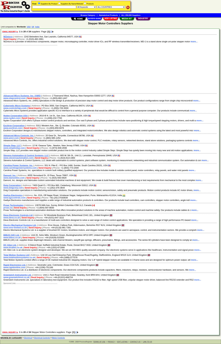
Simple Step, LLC (12, 145)
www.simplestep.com (14, 148)
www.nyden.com (11, 118)
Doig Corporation (12, 185)
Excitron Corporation (14, 125)
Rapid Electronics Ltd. (14, 265)
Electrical (28, 338)
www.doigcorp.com (13, 188)
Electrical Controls (42, 338)
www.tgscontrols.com (14, 197)
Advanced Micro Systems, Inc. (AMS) (22, 95)
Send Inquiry (9, 39)
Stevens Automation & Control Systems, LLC (26, 155)
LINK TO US (147, 342)
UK (33, 27)
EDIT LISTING (122, 342)
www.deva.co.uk (11, 217)
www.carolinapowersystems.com (20, 168)
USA (29, 27)
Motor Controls (58, 338)
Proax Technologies (13, 205)
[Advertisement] (100, 69)
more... (194, 41)
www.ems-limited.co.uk (15, 227)
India (37, 27)
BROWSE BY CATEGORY (11, 338)
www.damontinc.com (14, 178)
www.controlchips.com (15, 108)
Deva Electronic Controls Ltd (17, 215)
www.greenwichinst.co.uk (16, 277)
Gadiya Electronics (13, 195)
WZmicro (8, 36)
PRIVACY (111, 342)
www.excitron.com (12, 128)
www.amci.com (11, 138)
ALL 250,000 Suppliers (130, 15)
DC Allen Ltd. (10, 245)
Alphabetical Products (108, 15)
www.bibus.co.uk (12, 237)
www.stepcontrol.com (14, 98)
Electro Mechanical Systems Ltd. (19, 225)
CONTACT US (135, 342)
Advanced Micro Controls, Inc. (18, 135)
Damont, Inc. (9, 175)
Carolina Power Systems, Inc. (18, 165)
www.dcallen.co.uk (12, 247)
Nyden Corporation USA (15, 115)
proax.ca (7, 207)
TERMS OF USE (99, 342)
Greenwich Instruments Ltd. (17, 275)
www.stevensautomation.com (18, 158)
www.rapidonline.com (14, 267)
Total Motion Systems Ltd (16, 255)
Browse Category (88, 15)
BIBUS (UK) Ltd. (11, 235)
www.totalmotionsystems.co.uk (19, 257)
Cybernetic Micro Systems (16, 105)
